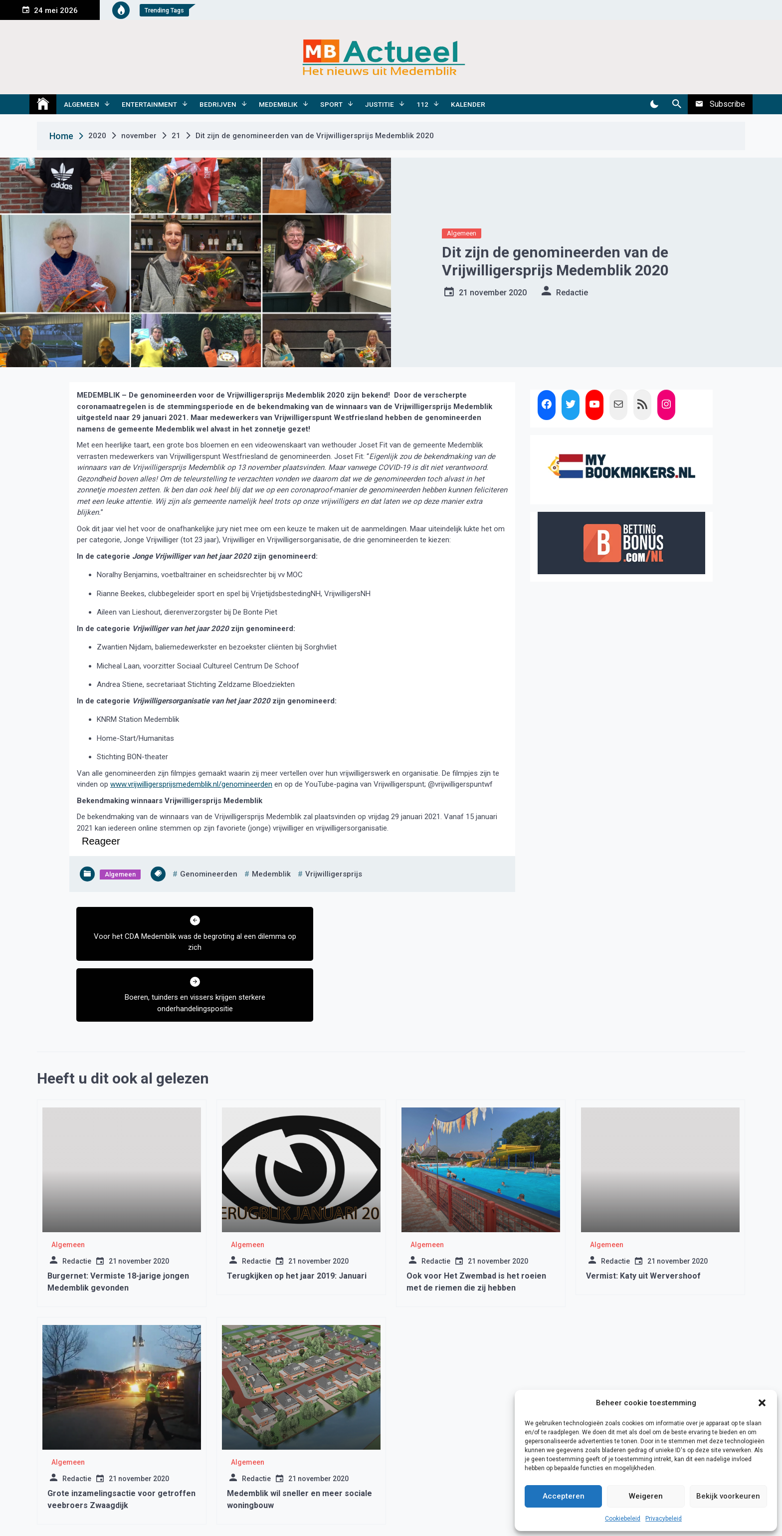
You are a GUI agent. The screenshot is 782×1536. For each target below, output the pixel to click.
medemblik (271, 874)
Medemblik (278, 104)
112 (422, 104)
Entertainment (149, 104)
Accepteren (564, 1496)
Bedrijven (217, 104)
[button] (762, 1403)
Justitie (379, 104)
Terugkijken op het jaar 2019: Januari (297, 1215)
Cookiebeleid (622, 1518)
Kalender (468, 104)
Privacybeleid (663, 1518)
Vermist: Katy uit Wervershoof (643, 1215)
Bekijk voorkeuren (728, 1496)
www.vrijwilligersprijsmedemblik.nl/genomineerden (191, 784)
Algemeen (81, 104)
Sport (331, 104)
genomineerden (208, 874)
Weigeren (646, 1496)
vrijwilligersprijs (333, 874)
